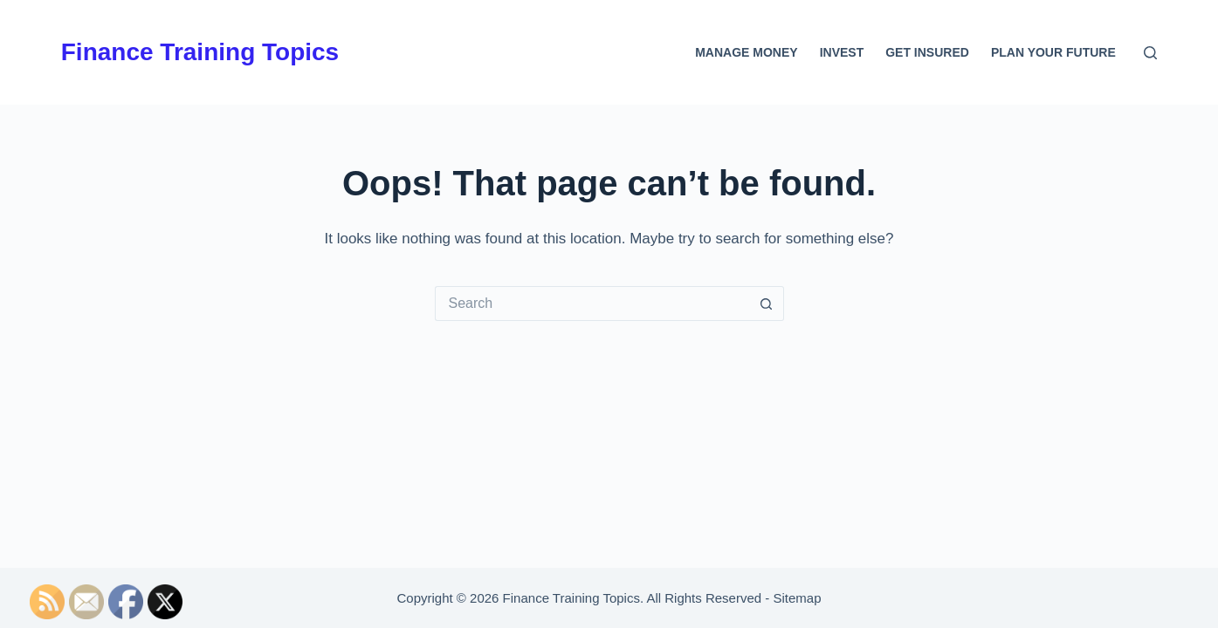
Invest (842, 52)
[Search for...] (592, 303)
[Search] (1150, 52)
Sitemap (797, 597)
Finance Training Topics (200, 51)
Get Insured (927, 52)
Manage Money (746, 52)
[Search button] (766, 303)
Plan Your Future (1053, 52)
